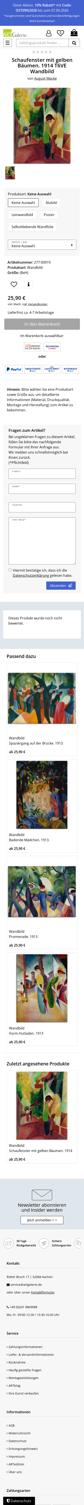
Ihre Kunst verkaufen (23, 1393)
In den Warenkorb (42, 324)
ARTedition (15, 1464)
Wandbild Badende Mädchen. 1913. (29, 837)
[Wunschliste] (60, 32)
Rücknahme (16, 1362)
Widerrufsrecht (18, 1433)
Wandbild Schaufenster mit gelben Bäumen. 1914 (40, 1148)
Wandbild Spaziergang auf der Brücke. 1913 (36, 741)
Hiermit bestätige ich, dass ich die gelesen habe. (42, 573)
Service (12, 1333)
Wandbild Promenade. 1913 (23, 934)
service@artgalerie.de (26, 1285)
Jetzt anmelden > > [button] (42, 1220)
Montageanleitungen (23, 1378)
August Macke (45, 78)
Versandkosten (37, 304)
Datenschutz (17, 1441)
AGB (11, 1425)
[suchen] (74, 43)
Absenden (61, 585)
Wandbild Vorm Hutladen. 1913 (26, 1031)
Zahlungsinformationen (24, 1347)
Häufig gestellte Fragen (24, 1370)
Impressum (16, 1456)
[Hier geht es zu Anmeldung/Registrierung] (49, 33)
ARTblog (13, 1386)
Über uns (14, 1472)
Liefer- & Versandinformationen (30, 1355)
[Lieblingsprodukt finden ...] (42, 43)
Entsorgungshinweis (22, 1449)
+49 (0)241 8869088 (23, 1307)
